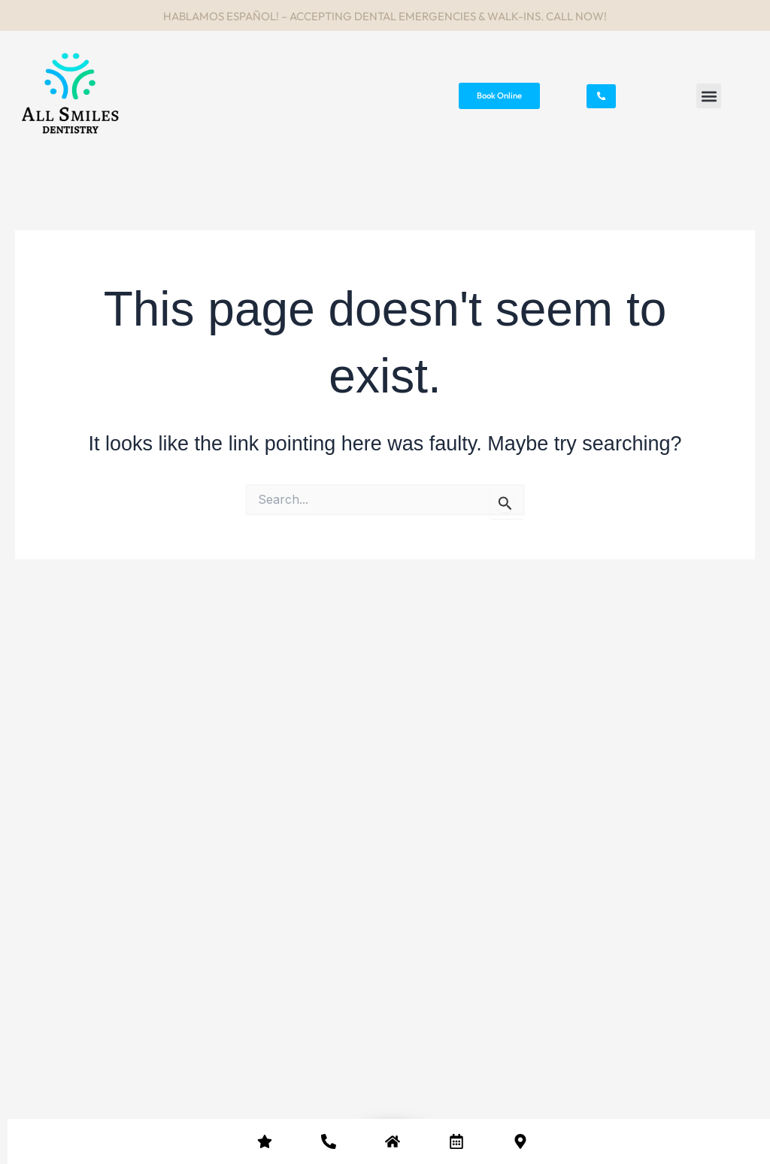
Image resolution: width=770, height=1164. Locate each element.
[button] (708, 95)
